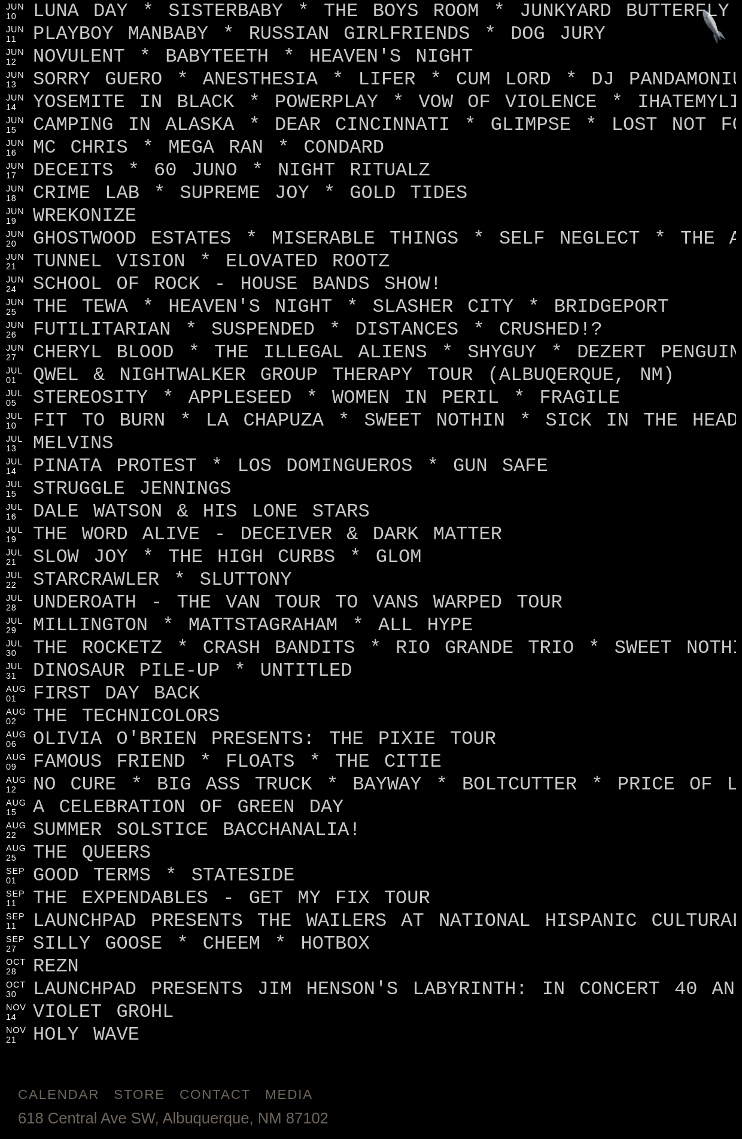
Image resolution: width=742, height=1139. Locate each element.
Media (289, 1094)
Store (139, 1094)
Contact (215, 1094)
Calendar (58, 1094)
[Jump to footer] (714, 28)
